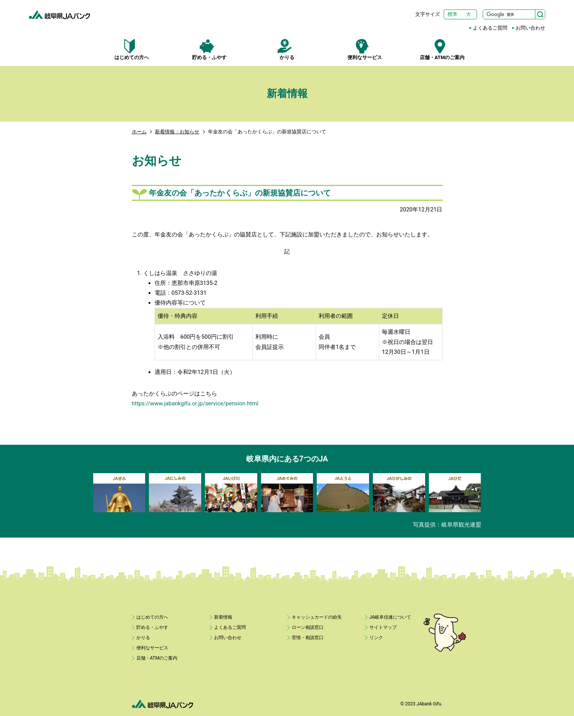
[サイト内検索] (514, 14)
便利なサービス (365, 49)
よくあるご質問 (490, 28)
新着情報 (223, 617)
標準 (452, 14)
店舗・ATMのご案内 (442, 49)
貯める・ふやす (209, 49)
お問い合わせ (530, 28)
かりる (287, 49)
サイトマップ (383, 627)
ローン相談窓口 (308, 627)
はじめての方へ (132, 49)
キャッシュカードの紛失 (317, 617)
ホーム (139, 131)
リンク (376, 637)
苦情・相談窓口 (308, 637)
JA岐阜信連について (390, 617)
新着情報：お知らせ (177, 131)
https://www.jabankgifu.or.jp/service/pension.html (195, 403)
